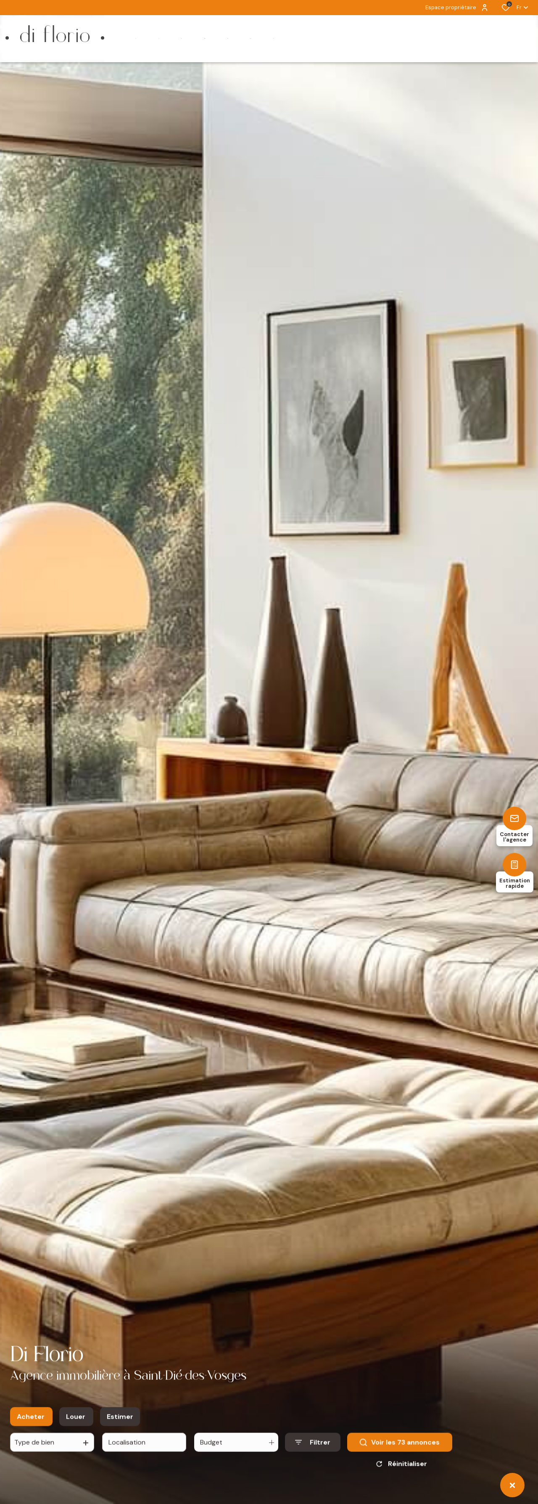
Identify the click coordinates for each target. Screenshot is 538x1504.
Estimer (120, 1423)
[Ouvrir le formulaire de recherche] (312, 1448)
